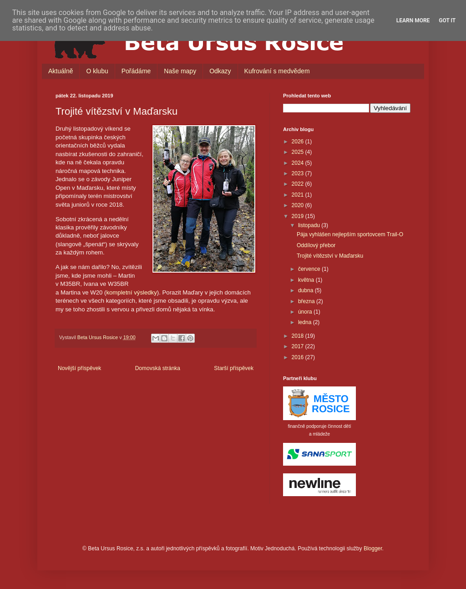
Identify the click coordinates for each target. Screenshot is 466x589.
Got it (447, 20)
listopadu (309, 225)
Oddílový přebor (316, 245)
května (307, 280)
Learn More (413, 20)
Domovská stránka (157, 368)
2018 (298, 336)
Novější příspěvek (79, 368)
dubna (306, 290)
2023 (298, 173)
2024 (298, 163)
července (310, 269)
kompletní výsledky (131, 292)
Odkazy (220, 71)
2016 (298, 357)
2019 (298, 216)
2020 (298, 205)
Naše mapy (180, 71)
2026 (298, 141)
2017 (298, 346)
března (307, 301)
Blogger (373, 548)
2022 (298, 184)
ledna (305, 322)
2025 (298, 152)
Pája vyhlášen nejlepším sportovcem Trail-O (350, 234)
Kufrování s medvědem (277, 71)
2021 (298, 195)
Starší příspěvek (233, 368)
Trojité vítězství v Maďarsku (330, 256)
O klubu (97, 71)
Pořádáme (136, 71)
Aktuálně (60, 71)
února (306, 312)
